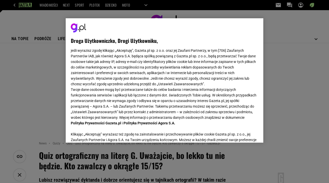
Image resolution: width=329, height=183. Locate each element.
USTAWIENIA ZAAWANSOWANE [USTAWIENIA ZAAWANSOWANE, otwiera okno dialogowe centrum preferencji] (104, 132)
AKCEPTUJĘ (240, 133)
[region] (164, 80)
